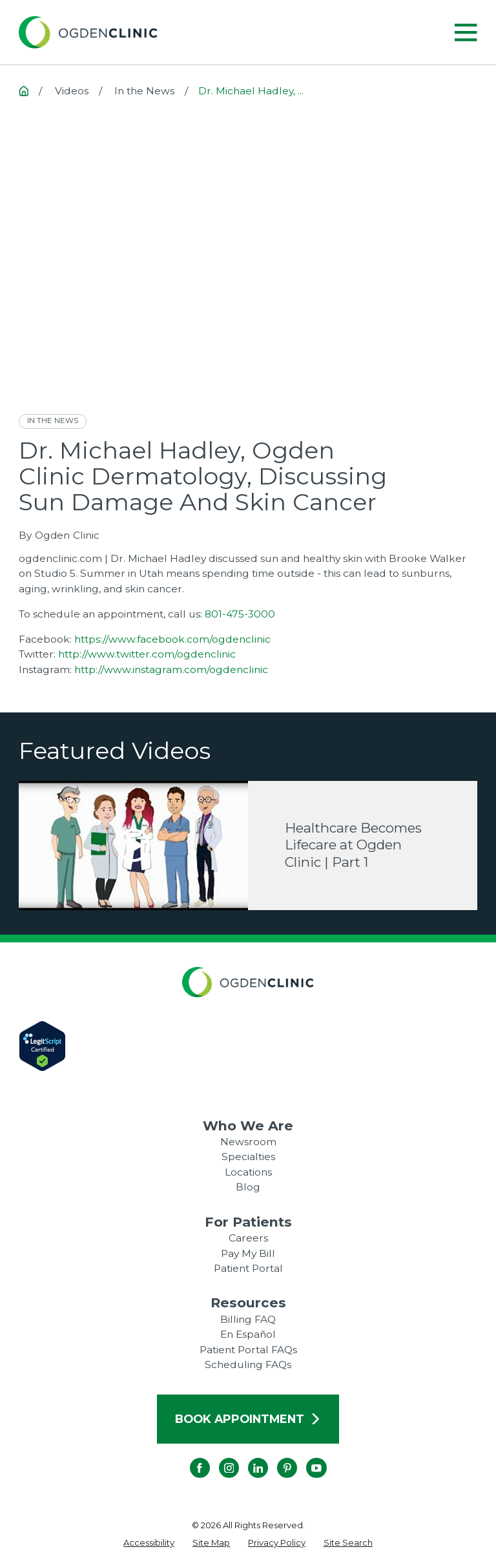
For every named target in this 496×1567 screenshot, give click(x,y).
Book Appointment (248, 1419)
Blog (248, 1187)
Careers (248, 1238)
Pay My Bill (248, 1253)
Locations (248, 1172)
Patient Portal (248, 1268)
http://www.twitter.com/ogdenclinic (147, 654)
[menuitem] (148, 1543)
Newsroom (248, 1142)
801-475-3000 (240, 614)
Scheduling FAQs (248, 1364)
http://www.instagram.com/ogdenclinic (171, 669)
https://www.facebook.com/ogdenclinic (172, 639)
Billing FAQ (248, 1319)
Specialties (248, 1156)
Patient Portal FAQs (248, 1350)
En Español (248, 1334)
